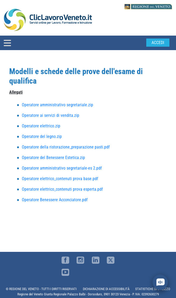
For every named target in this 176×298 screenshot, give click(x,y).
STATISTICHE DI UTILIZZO (152, 289)
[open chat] (160, 282)
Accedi (158, 42)
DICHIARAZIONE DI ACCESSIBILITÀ (106, 289)
